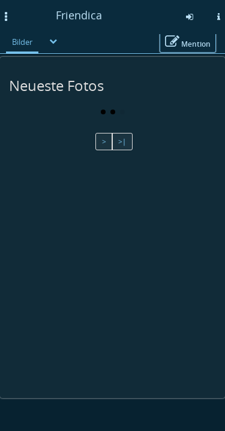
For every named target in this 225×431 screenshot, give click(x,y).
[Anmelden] (189, 17)
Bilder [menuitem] (22, 42)
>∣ (122, 141)
